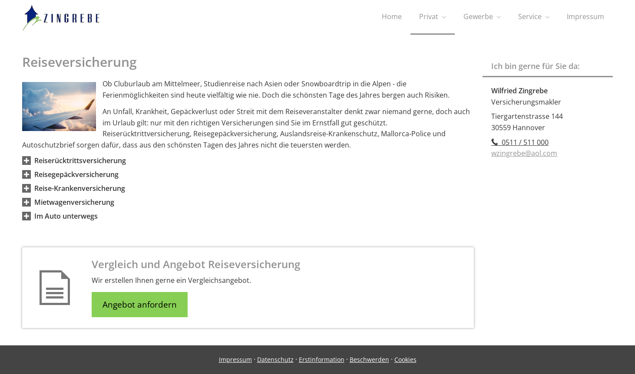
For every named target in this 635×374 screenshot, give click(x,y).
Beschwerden (369, 359)
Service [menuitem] (530, 16)
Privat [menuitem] (428, 16)
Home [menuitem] (392, 16)
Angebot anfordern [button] (140, 304)
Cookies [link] (405, 359)
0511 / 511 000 (520, 142)
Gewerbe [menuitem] (478, 16)
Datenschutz (275, 359)
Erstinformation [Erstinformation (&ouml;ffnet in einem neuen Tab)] (321, 359)
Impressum (235, 359)
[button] (80, 160)
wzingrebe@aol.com (524, 153)
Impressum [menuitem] (585, 16)
